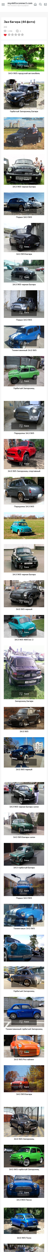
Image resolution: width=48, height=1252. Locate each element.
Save (26, 66)
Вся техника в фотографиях (20, 4)
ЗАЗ (5, 27)
